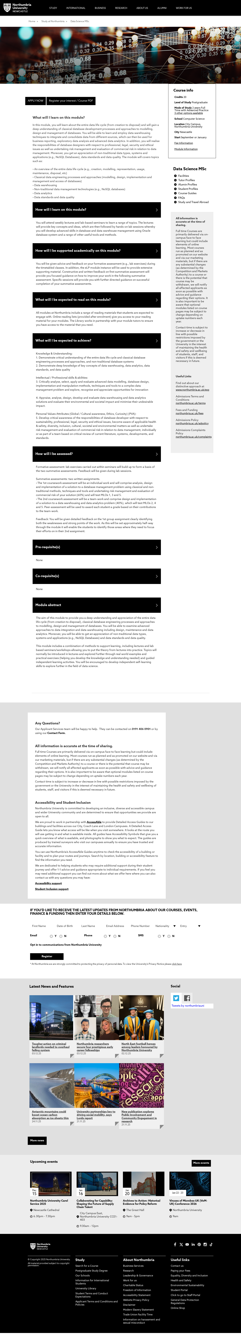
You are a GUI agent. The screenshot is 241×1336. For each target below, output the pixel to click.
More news (37, 1143)
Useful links (180, 1263)
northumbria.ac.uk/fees (189, 413)
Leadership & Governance (138, 1279)
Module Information (186, 149)
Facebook (187, 1001)
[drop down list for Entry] (191, 929)
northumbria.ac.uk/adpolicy (192, 423)
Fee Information (183, 143)
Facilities (183, 176)
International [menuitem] (75, 8)
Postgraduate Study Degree (91, 1274)
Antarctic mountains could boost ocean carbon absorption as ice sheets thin (50, 1118)
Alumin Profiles (187, 184)
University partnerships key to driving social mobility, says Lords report (96, 1118)
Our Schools (82, 1279)
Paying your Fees (180, 1274)
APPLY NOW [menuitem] (35, 101)
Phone (88, 938)
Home (32, 21)
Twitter (176, 1001)
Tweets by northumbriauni (188, 1009)
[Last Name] (92, 929)
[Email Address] (117, 929)
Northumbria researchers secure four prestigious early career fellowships (95, 1050)
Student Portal (179, 1293)
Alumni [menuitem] (162, 8)
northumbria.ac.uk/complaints (194, 437)
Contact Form (56, 736)
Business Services (133, 1269)
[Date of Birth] (67, 929)
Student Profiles (188, 189)
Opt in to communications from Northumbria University (66, 948)
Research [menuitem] (121, 8)
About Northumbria (138, 1263)
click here (177, 967)
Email (33, 938)
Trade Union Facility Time (138, 1318)
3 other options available (188, 113)
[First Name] (42, 929)
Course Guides (187, 193)
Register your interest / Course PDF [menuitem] (71, 101)
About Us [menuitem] (142, 8)
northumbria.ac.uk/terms (191, 403)
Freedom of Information (137, 1293)
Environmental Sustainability (187, 1288)
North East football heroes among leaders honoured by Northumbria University (140, 1050)
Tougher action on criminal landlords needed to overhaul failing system (50, 1050)
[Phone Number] (141, 929)
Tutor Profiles (186, 180)
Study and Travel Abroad (193, 202)
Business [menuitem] (100, 8)
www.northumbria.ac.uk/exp (192, 390)
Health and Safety (181, 1283)
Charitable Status (133, 1288)
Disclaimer (129, 1308)
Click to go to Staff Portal (185, 1298)
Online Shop (178, 1311)
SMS (140, 938)
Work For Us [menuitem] (184, 8)
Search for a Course (86, 1269)
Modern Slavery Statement (138, 1313)
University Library (85, 1291)
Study (80, 1263)
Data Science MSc (80, 21)
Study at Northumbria (52, 21)
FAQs (181, 198)
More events (201, 1166)
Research (128, 1274)
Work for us (130, 1283)
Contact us (177, 1269)
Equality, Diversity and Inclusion (189, 1279)
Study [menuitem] (53, 8)
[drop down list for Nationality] (166, 929)
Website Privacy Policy (136, 1303)
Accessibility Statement (137, 1298)
